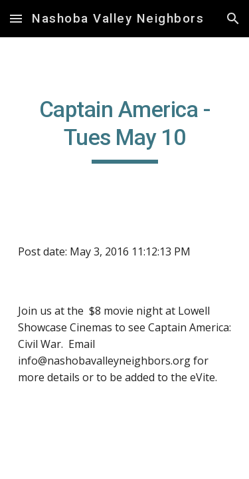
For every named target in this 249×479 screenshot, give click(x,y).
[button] (16, 18)
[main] (125, 129)
